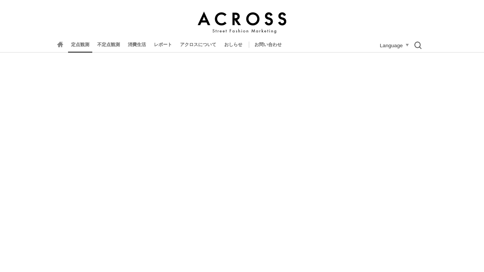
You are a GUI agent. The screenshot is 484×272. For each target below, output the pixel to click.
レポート (163, 44)
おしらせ (233, 44)
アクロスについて (198, 44)
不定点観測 (108, 44)
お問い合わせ (268, 44)
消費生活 (137, 44)
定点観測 (80, 44)
